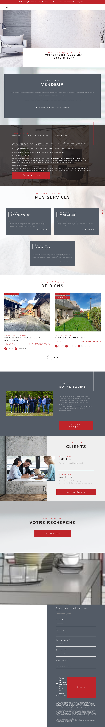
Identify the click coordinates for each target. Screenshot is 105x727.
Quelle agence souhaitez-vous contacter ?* (71, 609)
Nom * (59, 620)
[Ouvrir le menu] (93, 7)
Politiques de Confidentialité (80, 720)
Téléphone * (63, 640)
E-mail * (61, 650)
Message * (62, 660)
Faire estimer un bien (19, 168)
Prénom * (61, 630)
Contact (102, 211)
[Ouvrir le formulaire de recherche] (7, 7)
